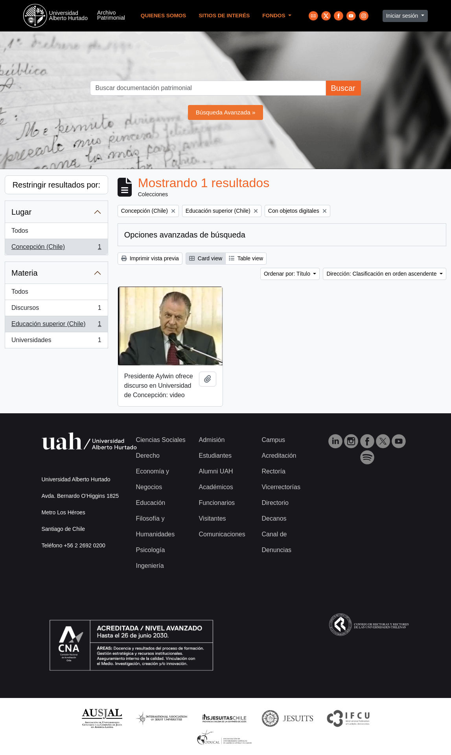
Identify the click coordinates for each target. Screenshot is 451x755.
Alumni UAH (216, 471)
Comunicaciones (222, 534)
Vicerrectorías (280, 487)
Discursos (56, 309)
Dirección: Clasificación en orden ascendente (382, 274)
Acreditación (278, 455)
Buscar (343, 88)
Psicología (150, 550)
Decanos (273, 518)
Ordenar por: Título (288, 274)
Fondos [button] (274, 15)
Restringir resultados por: (56, 184)
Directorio (274, 502)
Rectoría (273, 471)
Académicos (216, 487)
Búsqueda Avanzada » (226, 112)
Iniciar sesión (403, 16)
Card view (205, 258)
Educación (151, 502)
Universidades (56, 341)
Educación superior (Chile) (56, 325)
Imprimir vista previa (150, 258)
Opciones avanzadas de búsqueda (184, 234)
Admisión (212, 439)
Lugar (21, 212)
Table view (246, 258)
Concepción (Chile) (56, 248)
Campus (273, 439)
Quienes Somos (163, 15)
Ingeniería (150, 565)
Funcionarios (217, 502)
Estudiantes (215, 455)
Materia (24, 273)
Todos (19, 230)
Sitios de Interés (224, 15)
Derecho (148, 455)
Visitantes (212, 518)
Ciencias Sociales (161, 439)
